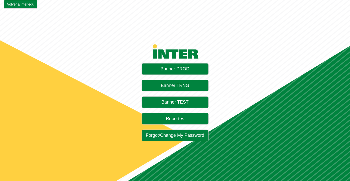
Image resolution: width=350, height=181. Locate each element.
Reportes (175, 118)
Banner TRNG (175, 85)
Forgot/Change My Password (175, 135)
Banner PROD (175, 69)
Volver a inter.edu (20, 4)
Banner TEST (175, 102)
